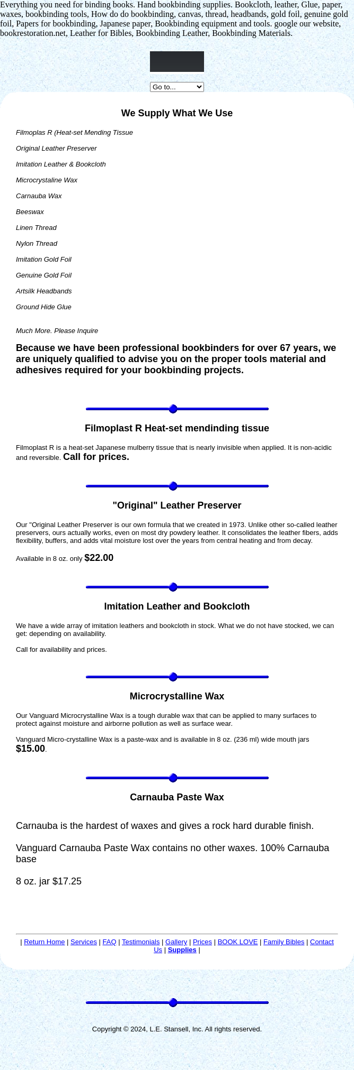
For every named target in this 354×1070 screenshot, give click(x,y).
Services (83, 942)
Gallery (176, 942)
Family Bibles (283, 942)
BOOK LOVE (238, 942)
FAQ (110, 942)
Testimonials (141, 942)
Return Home (44, 942)
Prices (202, 942)
